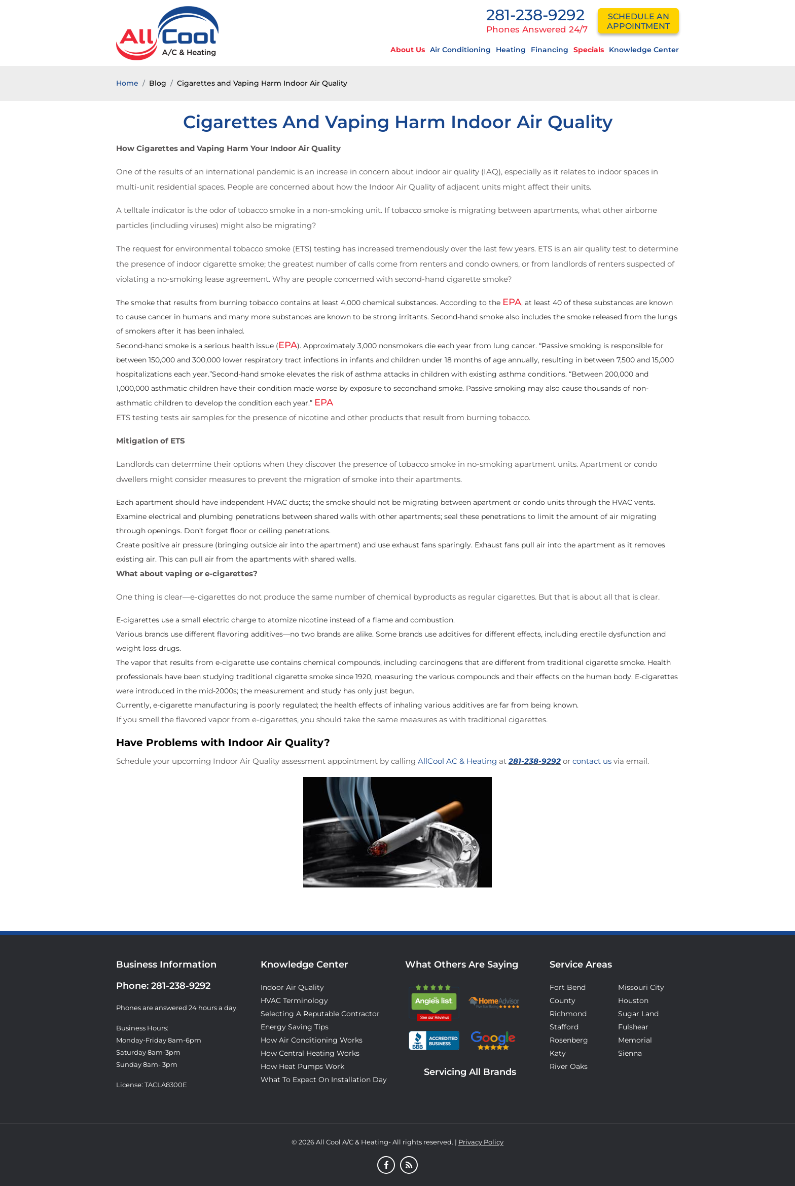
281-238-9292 (535, 15)
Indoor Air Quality (292, 987)
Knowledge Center (644, 49)
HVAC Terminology (294, 1000)
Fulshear (633, 1026)
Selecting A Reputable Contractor (320, 1013)
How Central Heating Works (310, 1053)
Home (127, 83)
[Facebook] (386, 1165)
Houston (633, 1000)
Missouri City (641, 987)
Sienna (630, 1053)
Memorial (635, 1040)
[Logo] (167, 32)
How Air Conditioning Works (312, 1040)
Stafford (564, 1026)
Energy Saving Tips (295, 1026)
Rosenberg (569, 1040)
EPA (511, 302)
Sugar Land (638, 1013)
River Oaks (569, 1066)
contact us (591, 761)
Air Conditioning (460, 49)
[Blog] (409, 1165)
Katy (558, 1053)
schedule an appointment (638, 21)
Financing (549, 49)
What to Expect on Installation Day (324, 1079)
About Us (407, 49)
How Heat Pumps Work (302, 1066)
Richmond (568, 1013)
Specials (588, 49)
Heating (511, 49)
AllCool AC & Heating (457, 761)
